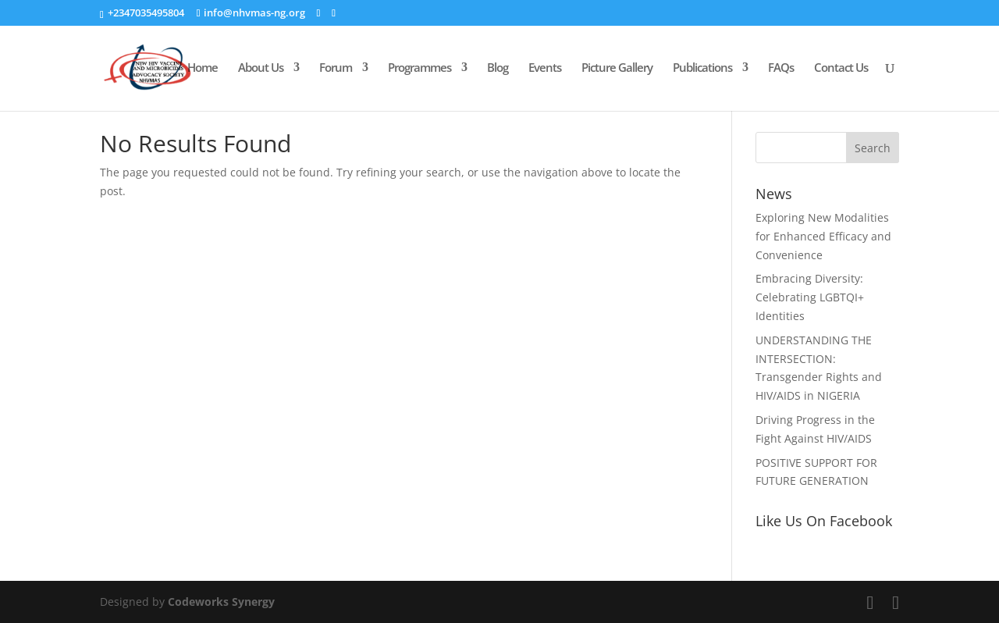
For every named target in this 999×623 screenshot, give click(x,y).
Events (544, 68)
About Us (260, 68)
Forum (335, 68)
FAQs (781, 68)
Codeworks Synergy (221, 601)
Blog (497, 68)
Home (202, 68)
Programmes (419, 68)
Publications (702, 68)
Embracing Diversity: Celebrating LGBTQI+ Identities (809, 297)
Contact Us (841, 68)
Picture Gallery (616, 68)
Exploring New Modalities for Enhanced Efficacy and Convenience (823, 236)
